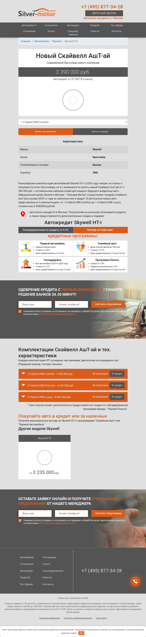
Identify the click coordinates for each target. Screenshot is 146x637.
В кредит (117, 373)
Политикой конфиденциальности (57, 314)
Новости (94, 31)
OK (81, 633)
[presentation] (42, 329)
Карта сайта (101, 618)
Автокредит (73, 25)
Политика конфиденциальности (78, 618)
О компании (51, 25)
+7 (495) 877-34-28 (102, 6)
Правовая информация (49, 618)
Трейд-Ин (95, 25)
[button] (23, 374)
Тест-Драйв (117, 25)
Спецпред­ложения (73, 33)
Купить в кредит (100, 131)
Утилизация (29, 31)
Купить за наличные (45, 131)
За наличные (100, 373)
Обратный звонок (104, 13)
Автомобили (28, 25)
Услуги (51, 31)
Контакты (117, 31)
